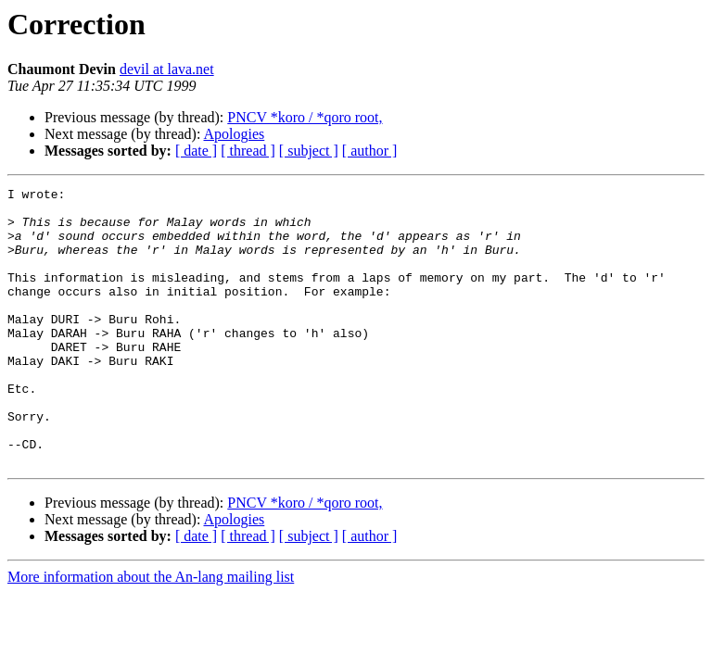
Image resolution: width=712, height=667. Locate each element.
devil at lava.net (167, 69)
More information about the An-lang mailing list (150, 632)
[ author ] (370, 150)
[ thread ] (248, 150)
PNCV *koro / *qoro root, (304, 117)
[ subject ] (308, 150)
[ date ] (196, 150)
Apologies (234, 134)
